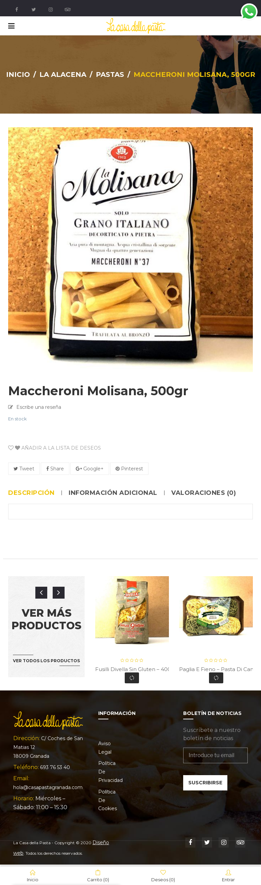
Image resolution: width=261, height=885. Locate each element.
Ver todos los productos (46, 660)
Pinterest (129, 469)
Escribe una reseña (38, 407)
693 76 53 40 (55, 767)
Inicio (18, 74)
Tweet (24, 469)
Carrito (98, 876)
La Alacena (62, 74)
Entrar (228, 876)
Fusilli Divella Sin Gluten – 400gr (135, 669)
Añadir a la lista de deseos (57, 448)
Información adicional (113, 492)
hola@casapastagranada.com (48, 787)
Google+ (90, 469)
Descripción (31, 492)
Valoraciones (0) (203, 492)
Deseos (163, 876)
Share (55, 469)
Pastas (110, 74)
